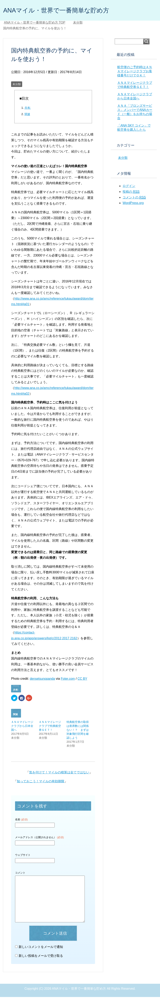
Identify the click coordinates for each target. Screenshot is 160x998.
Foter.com (68, 679)
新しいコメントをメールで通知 (41, 947)
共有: (28, 108)
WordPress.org (133, 204)
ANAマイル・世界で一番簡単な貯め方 (64, 11)
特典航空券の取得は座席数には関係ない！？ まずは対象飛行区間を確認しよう (78, 730)
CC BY (82, 679)
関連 (27, 115)
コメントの (134, 198)
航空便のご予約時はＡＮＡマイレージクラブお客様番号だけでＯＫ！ (134, 72)
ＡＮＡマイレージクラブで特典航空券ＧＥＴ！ (50, 726)
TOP (34, 23)
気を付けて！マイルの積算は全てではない (59, 773)
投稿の (131, 192)
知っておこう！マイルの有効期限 (40, 782)
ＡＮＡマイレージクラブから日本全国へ (22, 726)
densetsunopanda (42, 679)
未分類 (16, 85)
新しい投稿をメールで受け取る (41, 956)
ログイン (129, 187)
